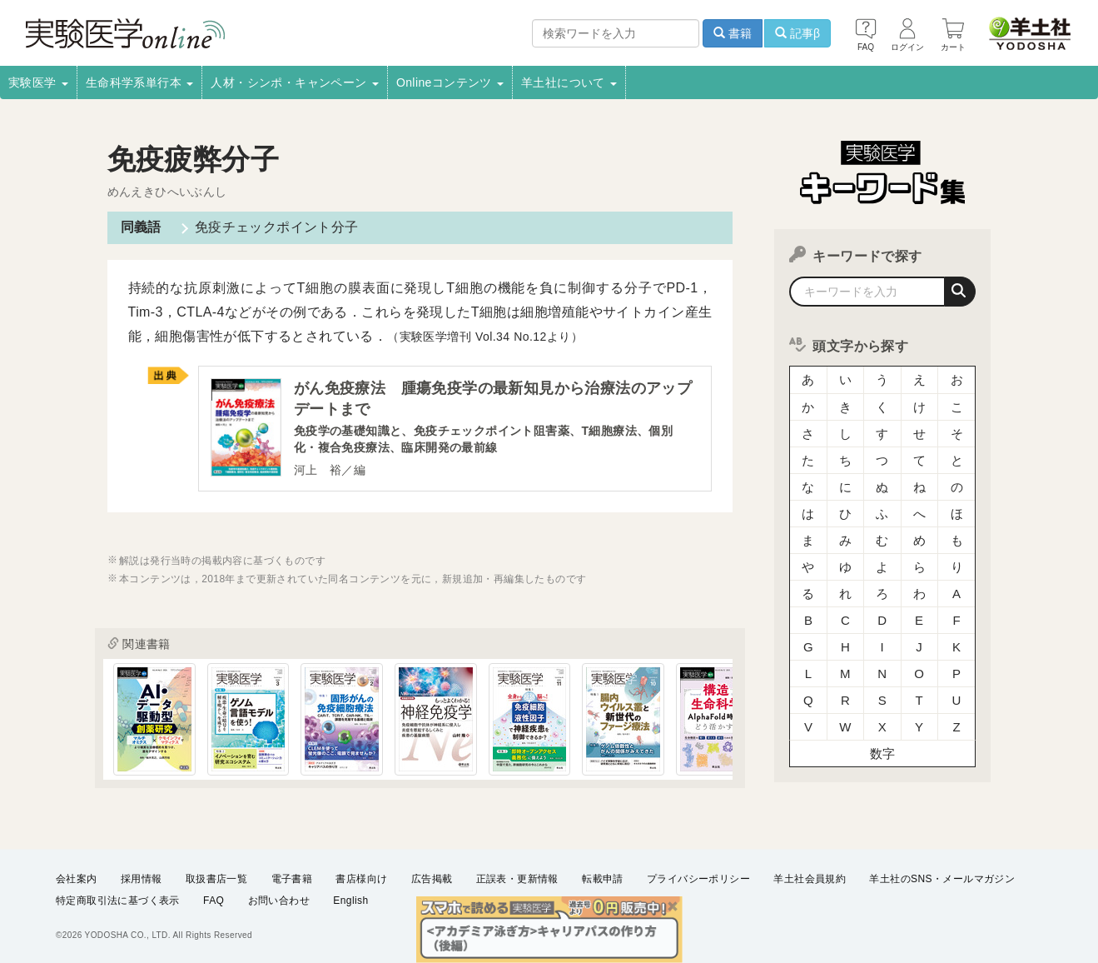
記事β (797, 33)
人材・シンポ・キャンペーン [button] (295, 82)
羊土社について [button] (569, 82)
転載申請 (603, 879)
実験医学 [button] (38, 82)
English (350, 901)
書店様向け (361, 879)
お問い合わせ (279, 901)
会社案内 (76, 879)
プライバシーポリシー (698, 879)
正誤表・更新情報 (517, 879)
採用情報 (141, 879)
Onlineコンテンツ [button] (450, 82)
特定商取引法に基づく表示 (118, 901)
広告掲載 (432, 879)
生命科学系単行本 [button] (140, 82)
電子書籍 (292, 879)
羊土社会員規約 (809, 879)
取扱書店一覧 (216, 879)
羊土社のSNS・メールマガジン (942, 879)
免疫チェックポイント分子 (277, 227)
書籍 (732, 33)
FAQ (213, 901)
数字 (883, 753)
